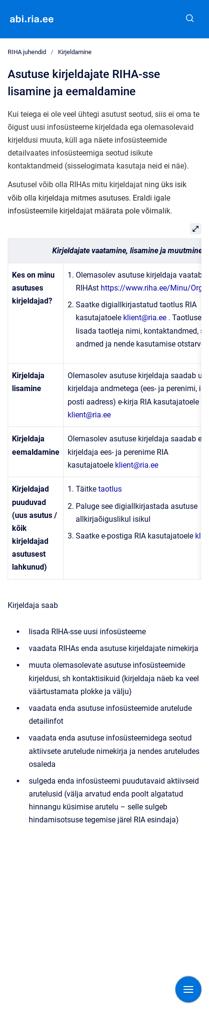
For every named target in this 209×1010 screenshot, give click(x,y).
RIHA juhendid (27, 52)
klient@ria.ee (144, 317)
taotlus (110, 489)
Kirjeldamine (75, 52)
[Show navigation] (188, 989)
